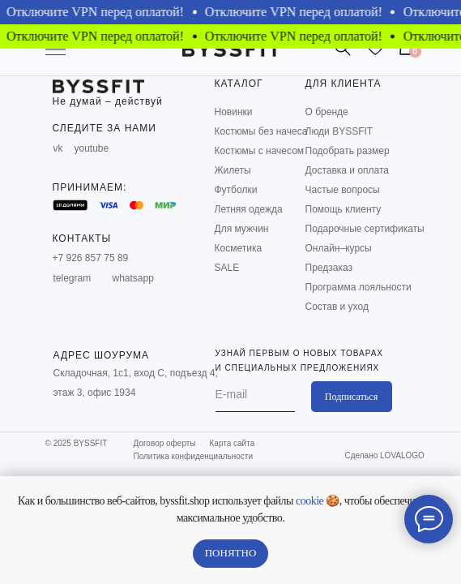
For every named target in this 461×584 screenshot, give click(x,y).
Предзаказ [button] (328, 267)
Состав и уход (337, 306)
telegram (72, 278)
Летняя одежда (249, 209)
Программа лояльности (358, 287)
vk (58, 148)
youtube (92, 148)
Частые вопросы (342, 189)
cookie (309, 501)
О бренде (326, 112)
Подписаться (351, 396)
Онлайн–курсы (338, 248)
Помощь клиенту (343, 209)
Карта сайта (232, 443)
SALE (227, 267)
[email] (255, 394)
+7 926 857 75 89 (91, 258)
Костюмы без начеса (261, 131)
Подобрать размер (347, 151)
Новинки (234, 112)
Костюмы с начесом (260, 151)
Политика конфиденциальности (194, 456)
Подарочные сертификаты (365, 228)
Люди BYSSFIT (339, 131)
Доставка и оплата (347, 170)
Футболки (236, 189)
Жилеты (233, 170)
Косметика (239, 248)
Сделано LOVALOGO (385, 455)
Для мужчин (242, 228)
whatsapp (133, 278)
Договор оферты (165, 443)
